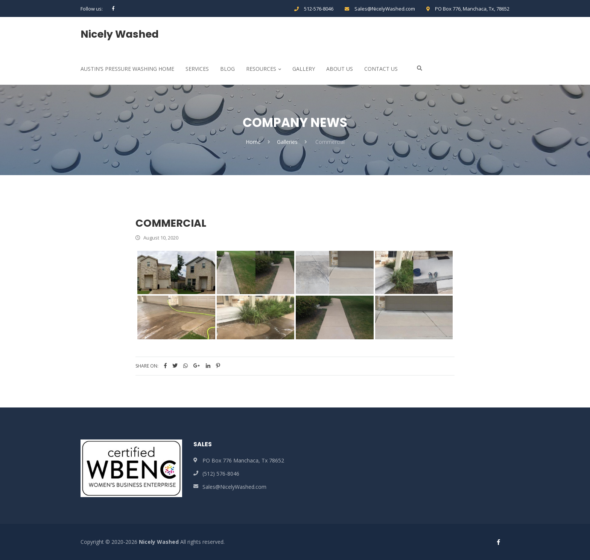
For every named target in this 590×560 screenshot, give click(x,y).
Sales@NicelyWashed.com (384, 8)
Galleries (287, 141)
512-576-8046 (318, 8)
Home (253, 141)
